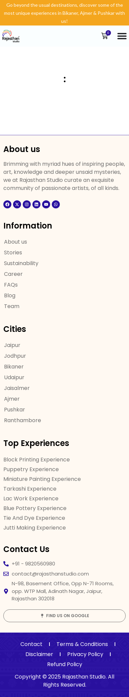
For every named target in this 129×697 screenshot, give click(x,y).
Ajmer (12, 399)
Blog (9, 295)
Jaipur (12, 345)
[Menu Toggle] (122, 36)
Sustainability (21, 263)
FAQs (11, 285)
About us (15, 242)
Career (13, 274)
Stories (13, 252)
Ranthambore (22, 420)
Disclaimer (39, 654)
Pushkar (14, 409)
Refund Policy (64, 664)
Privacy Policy (85, 654)
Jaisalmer (17, 388)
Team (11, 306)
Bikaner (14, 366)
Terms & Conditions (82, 644)
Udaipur (14, 377)
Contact (31, 644)
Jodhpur (15, 356)
